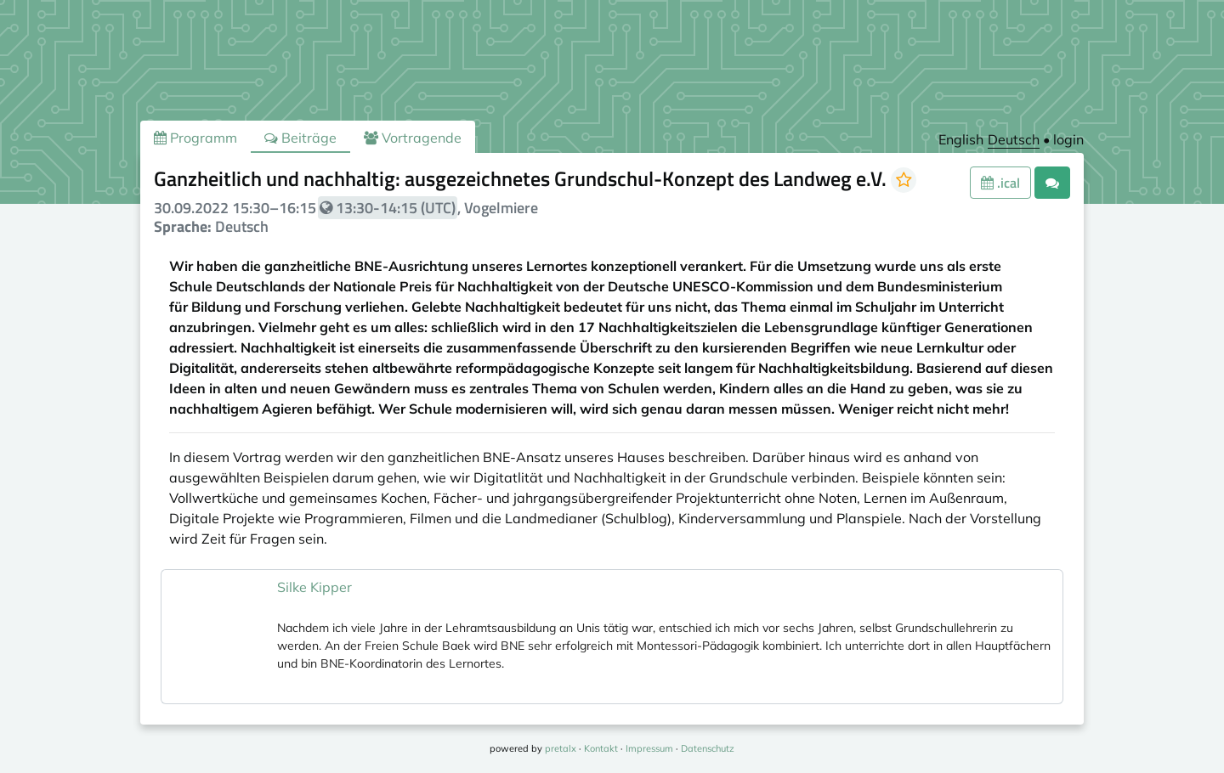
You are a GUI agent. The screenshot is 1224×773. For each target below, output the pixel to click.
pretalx (560, 748)
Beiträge (300, 137)
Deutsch (1014, 139)
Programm (195, 137)
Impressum (649, 748)
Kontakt (601, 748)
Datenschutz (707, 748)
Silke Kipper (314, 586)
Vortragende (413, 137)
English (960, 139)
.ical (1000, 182)
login (1068, 139)
